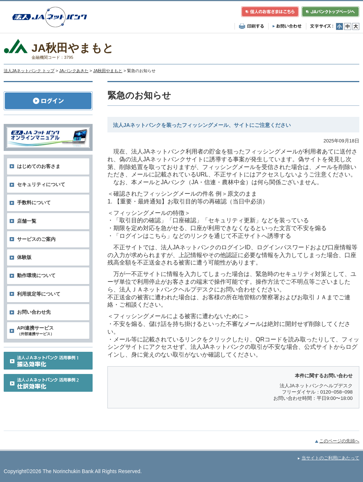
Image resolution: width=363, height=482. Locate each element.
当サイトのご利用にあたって (330, 458)
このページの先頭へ (339, 441)
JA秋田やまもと (107, 70)
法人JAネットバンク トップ (29, 70)
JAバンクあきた (74, 70)
